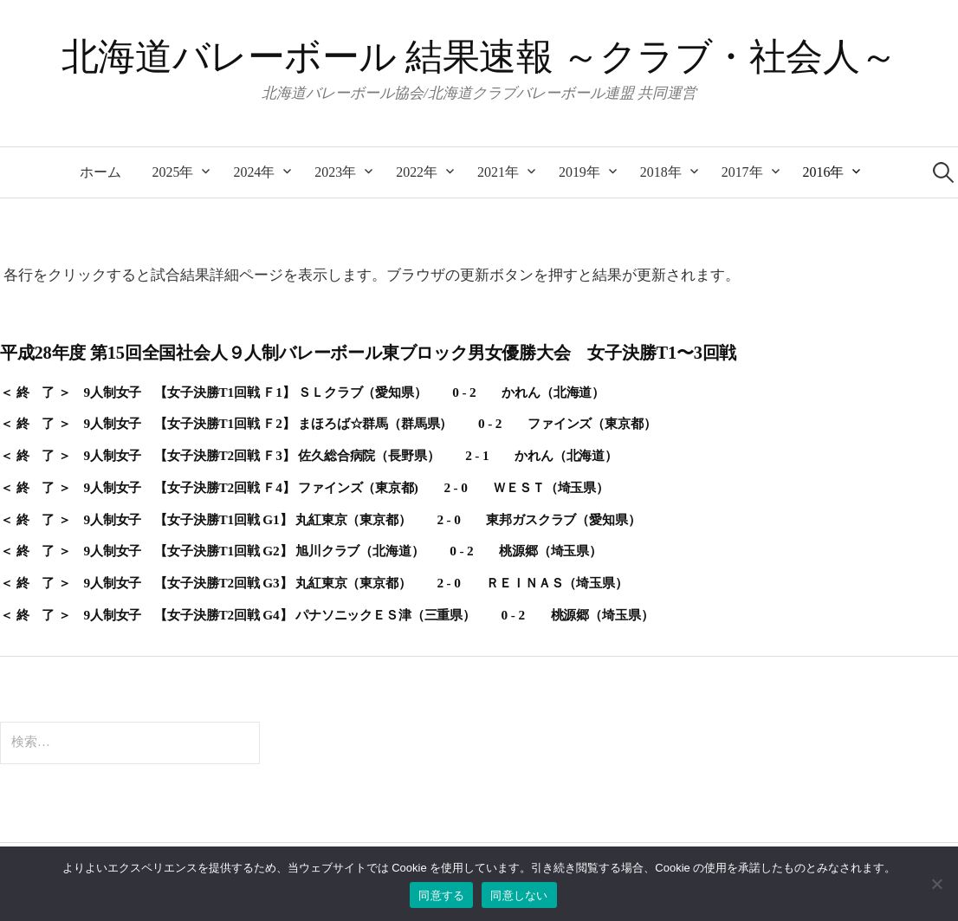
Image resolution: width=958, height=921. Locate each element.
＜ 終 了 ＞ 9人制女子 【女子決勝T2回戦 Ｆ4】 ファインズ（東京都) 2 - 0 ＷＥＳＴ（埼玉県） (304, 487)
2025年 (173, 172)
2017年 (742, 172)
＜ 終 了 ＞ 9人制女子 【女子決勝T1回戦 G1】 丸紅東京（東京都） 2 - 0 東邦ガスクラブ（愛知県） (320, 519)
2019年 (579, 172)
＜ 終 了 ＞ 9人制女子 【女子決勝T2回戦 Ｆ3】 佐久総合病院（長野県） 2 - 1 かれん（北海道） (309, 455)
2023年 (335, 172)
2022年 (416, 172)
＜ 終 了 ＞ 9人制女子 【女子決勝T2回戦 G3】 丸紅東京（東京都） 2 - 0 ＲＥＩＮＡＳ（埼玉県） (314, 582)
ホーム (100, 172)
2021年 (498, 172)
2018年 (661, 172)
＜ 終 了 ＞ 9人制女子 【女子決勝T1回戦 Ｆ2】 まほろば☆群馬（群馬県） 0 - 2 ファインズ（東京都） (328, 423)
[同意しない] (936, 883)
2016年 (824, 172)
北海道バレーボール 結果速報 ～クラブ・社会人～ (479, 56)
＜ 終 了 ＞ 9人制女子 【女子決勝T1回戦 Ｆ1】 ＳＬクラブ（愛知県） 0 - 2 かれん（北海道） (302, 392)
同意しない (518, 895)
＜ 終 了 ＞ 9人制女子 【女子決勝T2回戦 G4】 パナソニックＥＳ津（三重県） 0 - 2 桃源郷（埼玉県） (326, 614)
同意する (441, 895)
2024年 (254, 172)
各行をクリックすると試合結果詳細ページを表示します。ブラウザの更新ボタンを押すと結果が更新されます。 (371, 275)
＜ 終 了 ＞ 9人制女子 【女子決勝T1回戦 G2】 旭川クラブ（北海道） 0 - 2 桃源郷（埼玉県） (301, 550)
